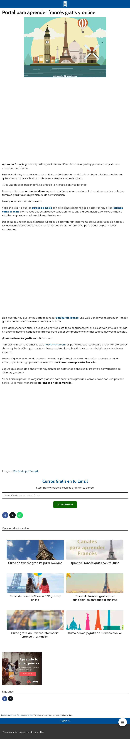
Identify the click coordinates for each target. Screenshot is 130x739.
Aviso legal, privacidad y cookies (28, 732)
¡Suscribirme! (65, 504)
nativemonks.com (55, 344)
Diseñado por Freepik (25, 471)
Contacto (7, 732)
